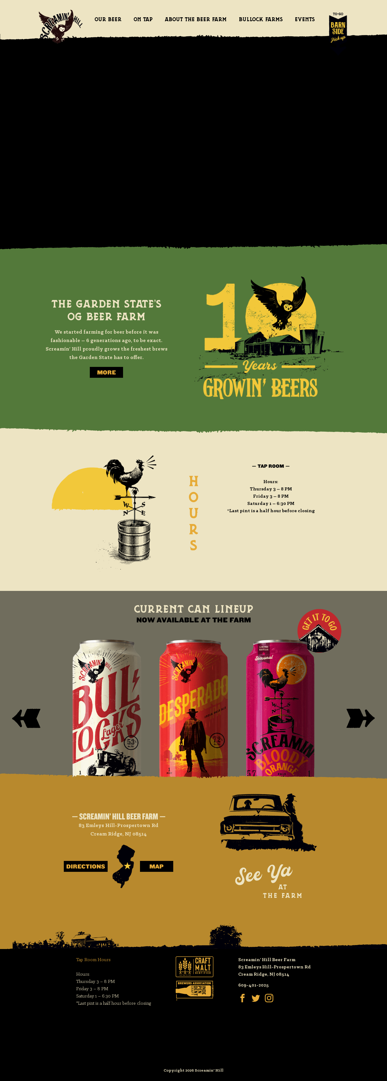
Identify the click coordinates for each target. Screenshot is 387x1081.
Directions (85, 866)
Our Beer (108, 19)
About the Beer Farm (196, 19)
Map (156, 866)
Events (305, 19)
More (106, 372)
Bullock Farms (261, 19)
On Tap (143, 19)
